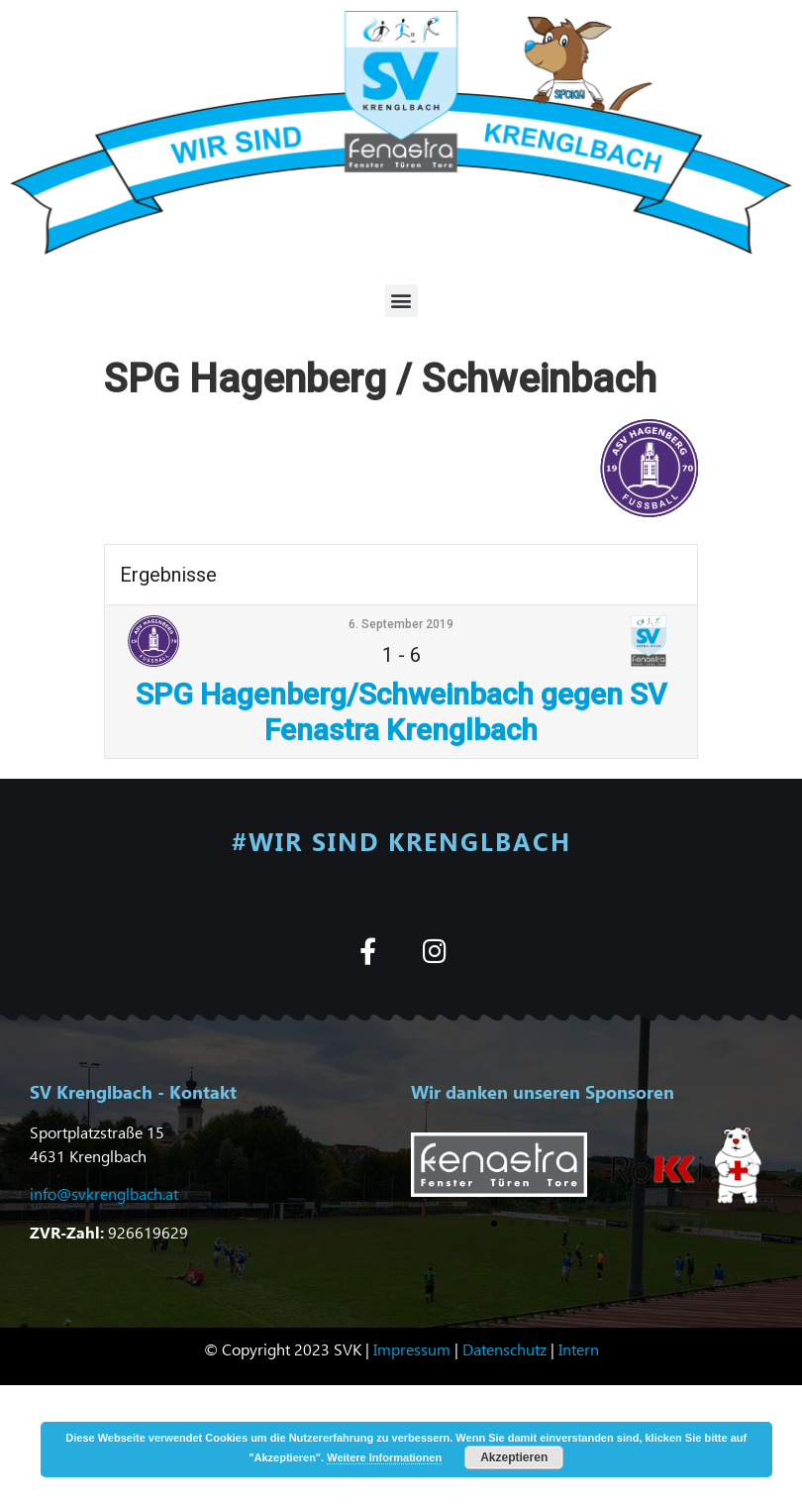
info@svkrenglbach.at (104, 1193)
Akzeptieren (514, 1457)
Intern (578, 1349)
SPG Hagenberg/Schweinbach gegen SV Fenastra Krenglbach (401, 712)
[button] (401, 300)
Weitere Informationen (384, 1457)
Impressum (412, 1349)
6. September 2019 (401, 624)
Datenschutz (504, 1349)
